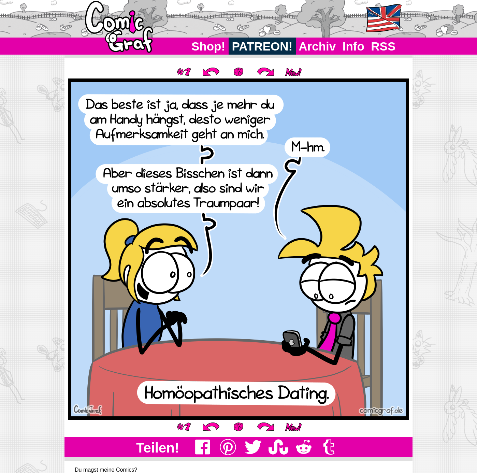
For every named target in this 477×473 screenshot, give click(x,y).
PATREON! (262, 46)
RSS (383, 46)
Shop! (208, 46)
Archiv (317, 46)
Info (353, 46)
